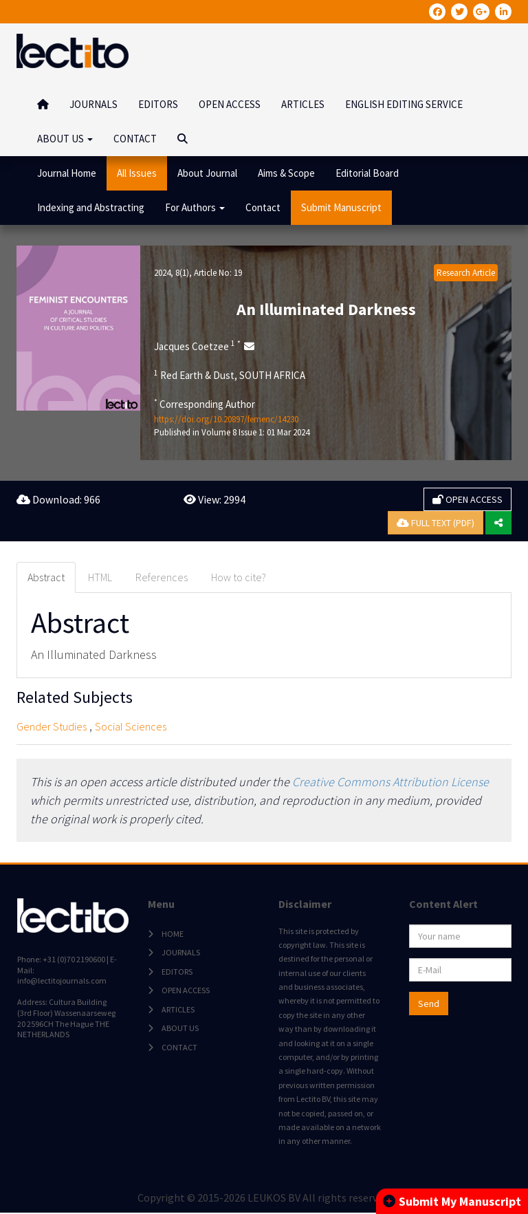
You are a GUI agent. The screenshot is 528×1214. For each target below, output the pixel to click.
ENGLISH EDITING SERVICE (404, 104)
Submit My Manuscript (452, 1201)
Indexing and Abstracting (90, 207)
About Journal (207, 173)
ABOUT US (179, 1028)
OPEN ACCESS (230, 104)
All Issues (137, 173)
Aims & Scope (286, 173)
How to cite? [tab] (238, 577)
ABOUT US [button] (65, 138)
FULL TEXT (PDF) (435, 523)
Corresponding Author (204, 404)
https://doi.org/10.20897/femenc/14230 (226, 419)
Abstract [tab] (46, 577)
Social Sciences (130, 726)
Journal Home (66, 173)
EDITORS (158, 104)
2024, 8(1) (171, 273)
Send (428, 1004)
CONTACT (135, 138)
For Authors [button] (195, 207)
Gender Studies (51, 726)
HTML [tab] (100, 577)
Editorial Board (367, 173)
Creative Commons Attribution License (390, 782)
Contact (262, 207)
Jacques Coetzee (197, 346)
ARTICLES (302, 104)
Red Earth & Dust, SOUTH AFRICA (229, 375)
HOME (172, 934)
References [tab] (161, 577)
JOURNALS (93, 104)
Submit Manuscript (341, 207)
